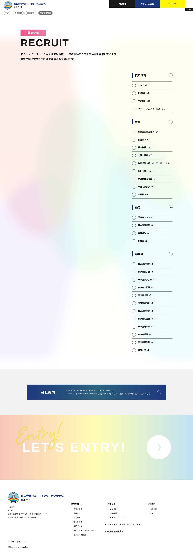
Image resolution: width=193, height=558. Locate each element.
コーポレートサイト (16, 542)
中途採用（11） (145, 101)
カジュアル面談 (147, 4)
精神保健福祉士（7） (147, 179)
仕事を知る (77, 513)
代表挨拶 (153, 509)
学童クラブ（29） (146, 217)
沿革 (151, 513)
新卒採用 (113, 509)
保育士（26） (144, 140)
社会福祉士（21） (146, 147)
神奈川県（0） (144, 350)
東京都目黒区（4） (146, 342)
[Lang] (189, 9)
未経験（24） (144, 194)
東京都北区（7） (145, 295)
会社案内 (151, 504)
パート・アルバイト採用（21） (152, 109)
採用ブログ (77, 526)
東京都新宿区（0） (146, 311)
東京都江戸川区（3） (147, 280)
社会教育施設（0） (146, 225)
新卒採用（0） (144, 93)
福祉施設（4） (144, 233)
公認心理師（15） (146, 155)
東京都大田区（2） (146, 287)
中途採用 (113, 513)
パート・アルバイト (118, 518)
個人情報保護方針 (115, 531)
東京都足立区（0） (146, 264)
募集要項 (122, 4)
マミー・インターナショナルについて (124, 524)
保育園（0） (143, 241)
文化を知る (77, 522)
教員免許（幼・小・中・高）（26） (154, 163)
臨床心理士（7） (145, 171)
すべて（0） (143, 85)
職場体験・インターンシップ (84, 530)
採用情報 (75, 504)
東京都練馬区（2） (146, 327)
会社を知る (77, 509)
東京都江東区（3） (146, 303)
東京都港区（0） (145, 334)
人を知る (77, 518)
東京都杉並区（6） (146, 319)
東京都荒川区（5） (146, 272)
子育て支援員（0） (146, 187)
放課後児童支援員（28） (149, 132)
